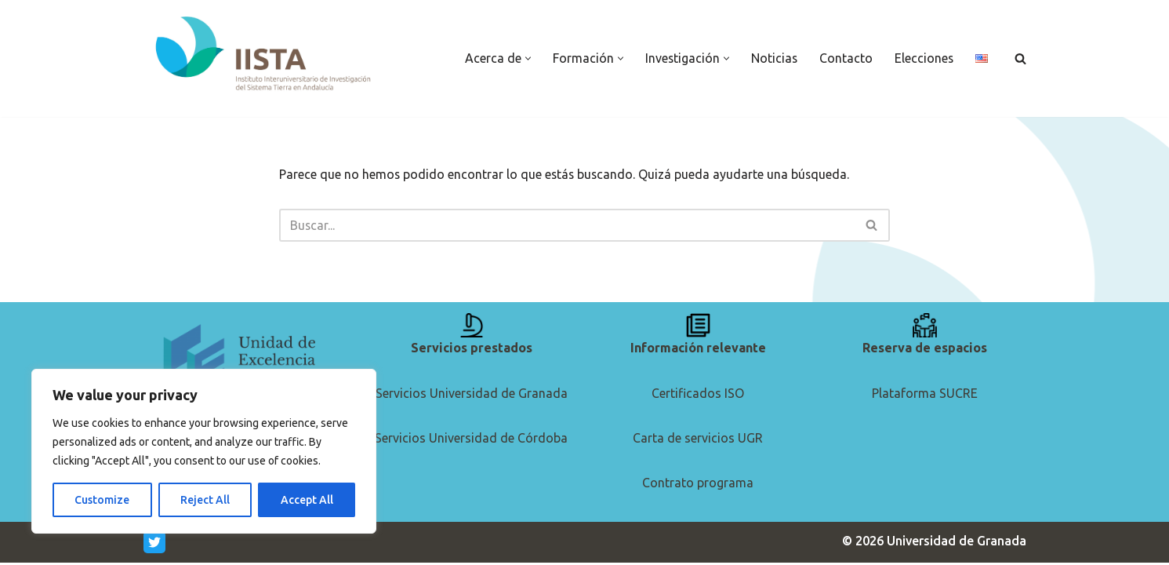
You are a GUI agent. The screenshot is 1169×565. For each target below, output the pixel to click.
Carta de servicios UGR (698, 440)
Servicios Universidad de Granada (472, 395)
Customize (101, 500)
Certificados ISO (698, 395)
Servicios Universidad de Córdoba (471, 440)
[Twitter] (154, 545)
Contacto (845, 58)
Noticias (773, 58)
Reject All (205, 500)
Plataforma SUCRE (925, 395)
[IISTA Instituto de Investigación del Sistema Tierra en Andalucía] (264, 54)
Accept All (307, 500)
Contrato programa (697, 485)
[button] (525, 58)
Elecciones (923, 58)
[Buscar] (1020, 58)
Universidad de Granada (956, 543)
